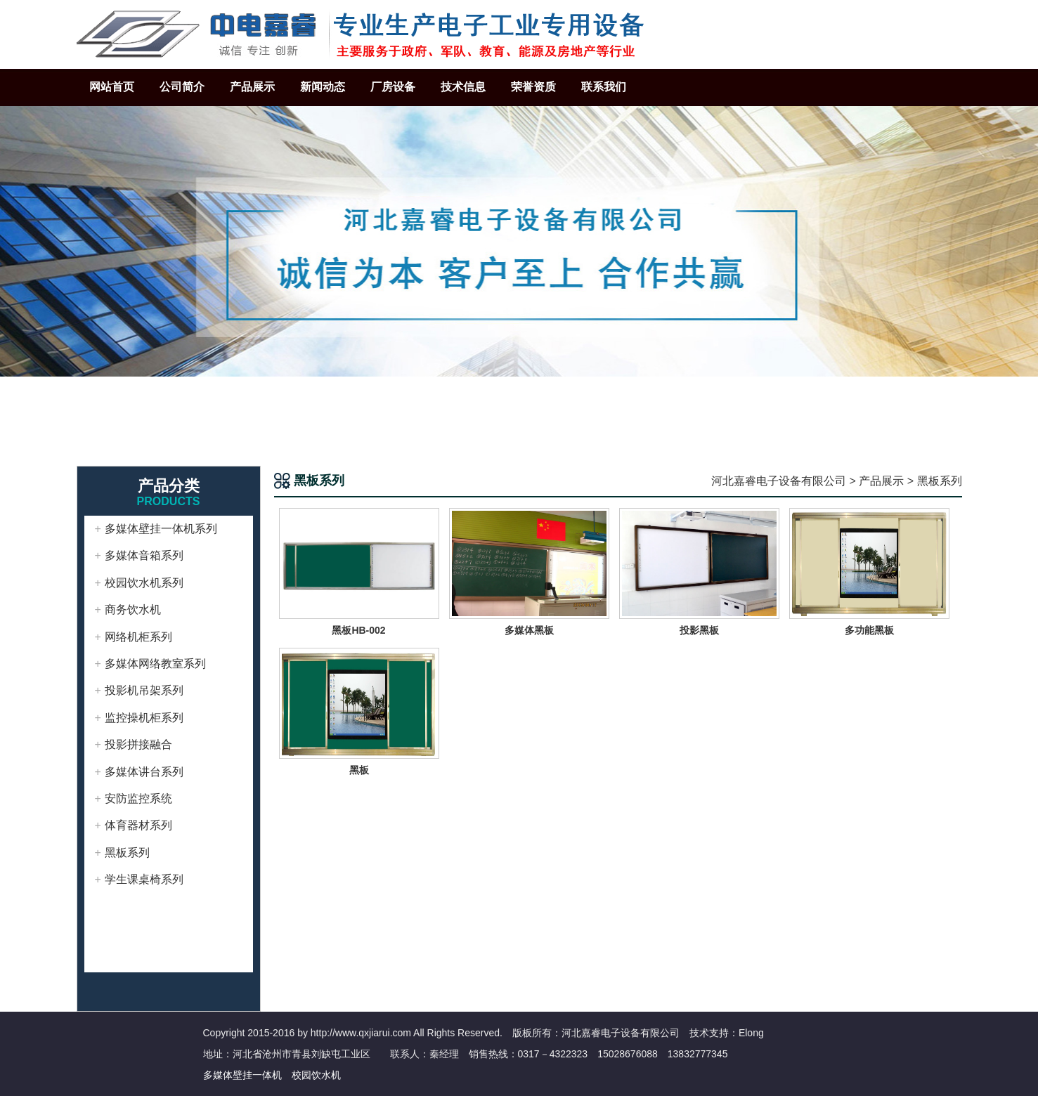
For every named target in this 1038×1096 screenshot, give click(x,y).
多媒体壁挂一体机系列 (161, 529)
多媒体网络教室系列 (155, 664)
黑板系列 (127, 853)
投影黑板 (699, 630)
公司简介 (182, 87)
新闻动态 (322, 87)
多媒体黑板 (529, 630)
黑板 (359, 770)
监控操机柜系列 (144, 718)
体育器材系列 (138, 825)
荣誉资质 (533, 87)
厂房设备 (392, 87)
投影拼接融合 (138, 744)
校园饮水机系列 (144, 583)
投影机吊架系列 (144, 690)
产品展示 (252, 87)
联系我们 (603, 87)
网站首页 (111, 87)
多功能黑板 (869, 630)
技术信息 (463, 87)
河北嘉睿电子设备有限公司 (778, 481)
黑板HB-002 (358, 630)
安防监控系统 (138, 798)
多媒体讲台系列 (144, 772)
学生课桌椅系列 (144, 879)
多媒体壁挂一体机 (242, 1075)
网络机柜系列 (138, 637)
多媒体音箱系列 (144, 555)
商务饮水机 (133, 609)
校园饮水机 (316, 1075)
